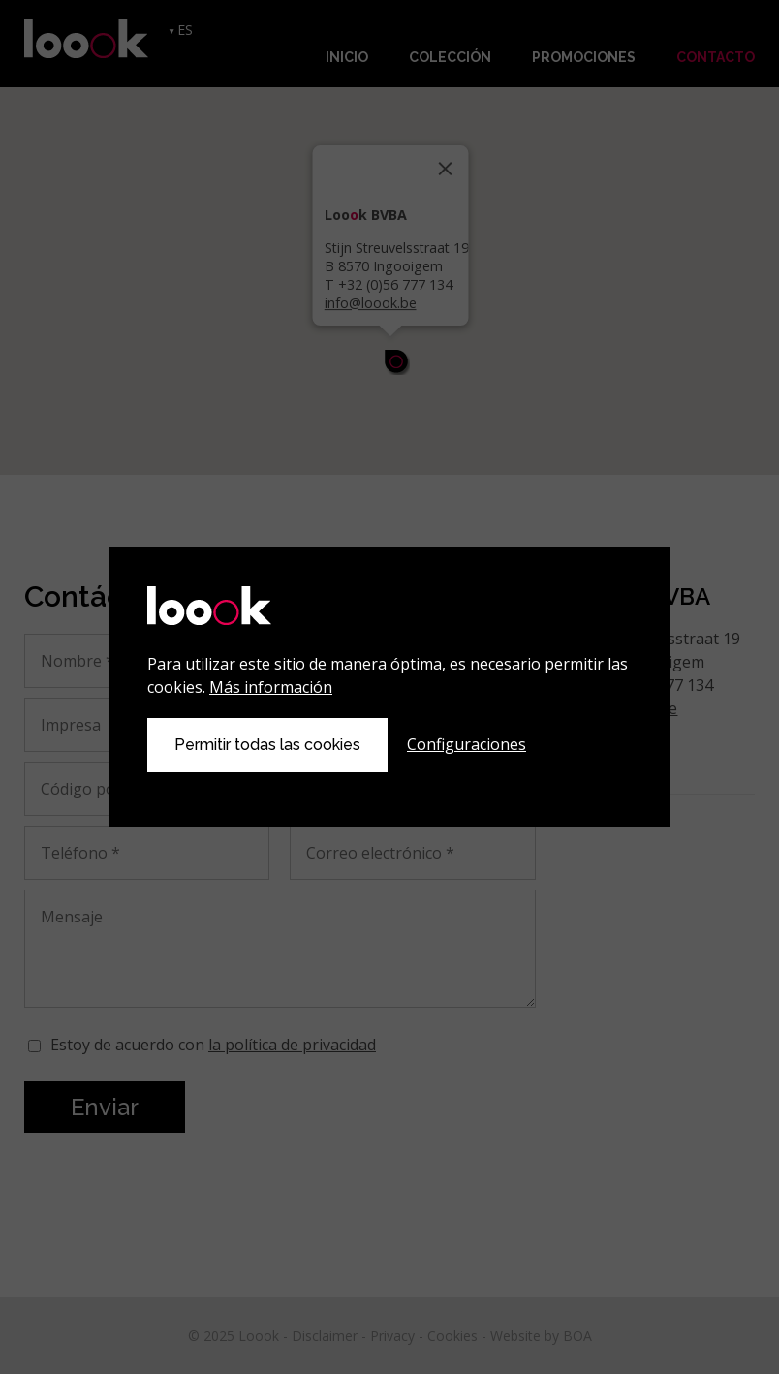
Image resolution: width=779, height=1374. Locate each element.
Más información (270, 687)
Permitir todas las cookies (267, 744)
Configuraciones (466, 744)
